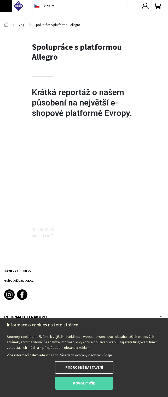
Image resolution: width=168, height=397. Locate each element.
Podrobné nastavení (84, 367)
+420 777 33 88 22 (17, 271)
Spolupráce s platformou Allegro (57, 25)
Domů (6, 24)
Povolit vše (84, 383)
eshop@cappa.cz (19, 280)
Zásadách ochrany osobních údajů (85, 355)
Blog (21, 25)
